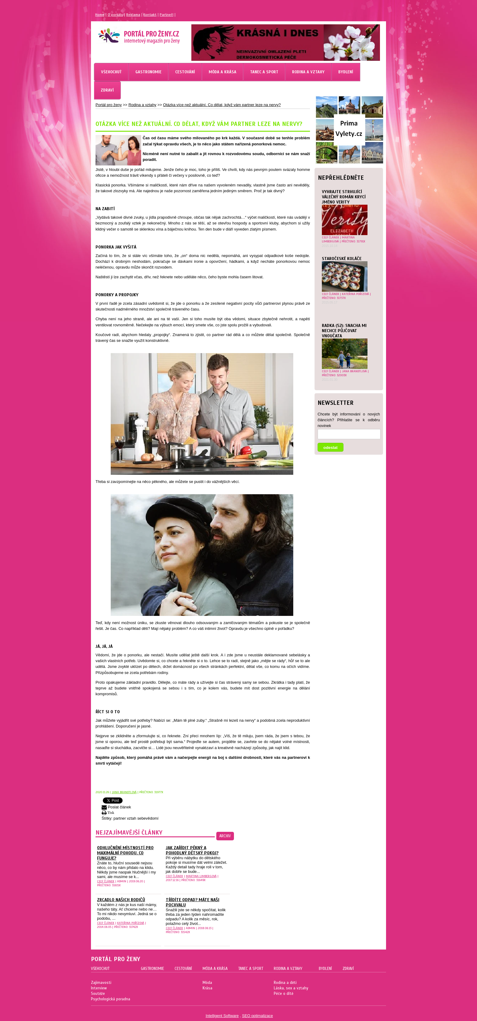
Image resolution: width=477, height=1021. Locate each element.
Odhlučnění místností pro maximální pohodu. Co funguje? (125, 853)
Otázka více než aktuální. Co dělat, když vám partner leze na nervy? (222, 104)
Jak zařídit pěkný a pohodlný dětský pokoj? (192, 850)
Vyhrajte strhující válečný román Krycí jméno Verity (344, 197)
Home (99, 14)
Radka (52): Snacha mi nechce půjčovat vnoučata (344, 331)
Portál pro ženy (109, 104)
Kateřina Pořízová (355, 294)
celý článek (330, 237)
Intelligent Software (222, 1015)
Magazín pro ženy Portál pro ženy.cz (128, 33)
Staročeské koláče (341, 258)
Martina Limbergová (338, 239)
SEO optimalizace (257, 1015)
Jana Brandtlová (354, 371)
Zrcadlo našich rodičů (121, 899)
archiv (225, 836)
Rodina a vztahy (142, 104)
